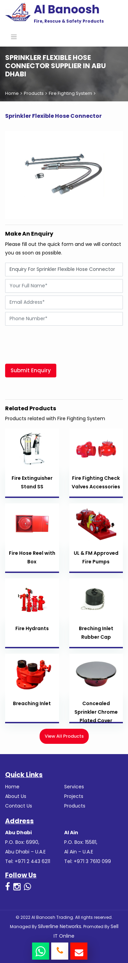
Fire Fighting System (70, 93)
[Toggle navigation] (14, 37)
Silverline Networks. (60, 926)
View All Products (64, 736)
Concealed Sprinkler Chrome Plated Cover (96, 712)
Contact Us (18, 805)
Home (12, 93)
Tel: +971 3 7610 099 (87, 861)
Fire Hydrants (32, 628)
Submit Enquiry (31, 370)
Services (74, 786)
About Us (15, 796)
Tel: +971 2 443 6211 (27, 861)
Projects (73, 796)
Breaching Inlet (32, 703)
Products (34, 93)
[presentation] (57, 341)
